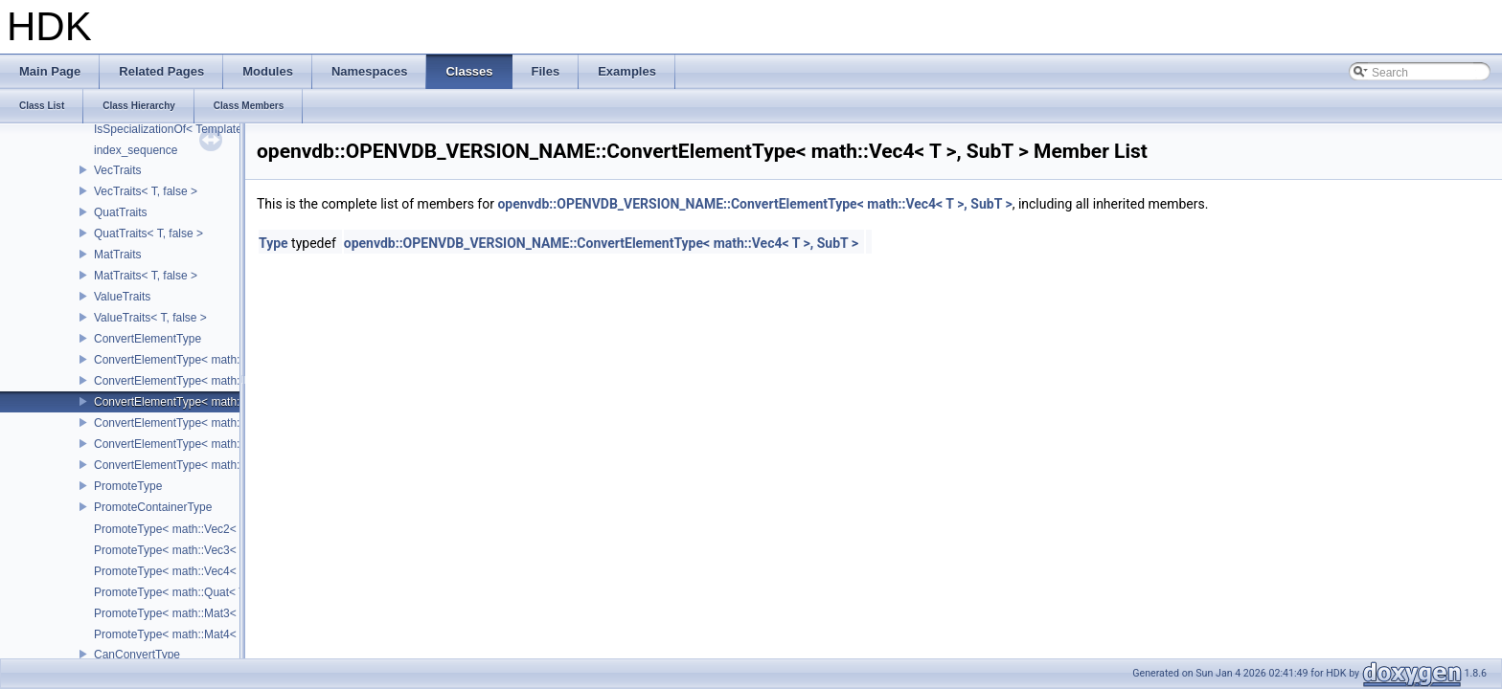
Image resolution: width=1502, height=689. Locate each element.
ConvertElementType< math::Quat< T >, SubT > (216, 423)
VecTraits (118, 170)
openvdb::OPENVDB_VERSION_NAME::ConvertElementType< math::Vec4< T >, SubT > (754, 203)
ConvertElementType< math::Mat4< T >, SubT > (216, 465)
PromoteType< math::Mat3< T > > (180, 613)
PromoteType (128, 486)
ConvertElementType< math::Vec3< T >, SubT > (216, 381)
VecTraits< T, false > (145, 191)
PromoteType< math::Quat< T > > (179, 592)
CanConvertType (137, 654)
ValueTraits (122, 296)
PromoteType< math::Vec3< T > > (180, 550)
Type (273, 243)
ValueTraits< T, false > (150, 317)
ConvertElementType (147, 338)
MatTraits (118, 254)
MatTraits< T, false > (145, 275)
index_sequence (135, 150)
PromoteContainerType (153, 507)
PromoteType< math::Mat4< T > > (180, 634)
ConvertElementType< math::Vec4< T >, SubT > (216, 402)
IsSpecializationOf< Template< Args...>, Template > (224, 129)
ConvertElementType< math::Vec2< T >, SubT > (216, 360)
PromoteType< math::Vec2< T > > (180, 529)
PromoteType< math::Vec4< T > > (180, 571)
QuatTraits (121, 212)
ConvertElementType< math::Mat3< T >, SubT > (216, 444)
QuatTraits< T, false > (148, 233)
